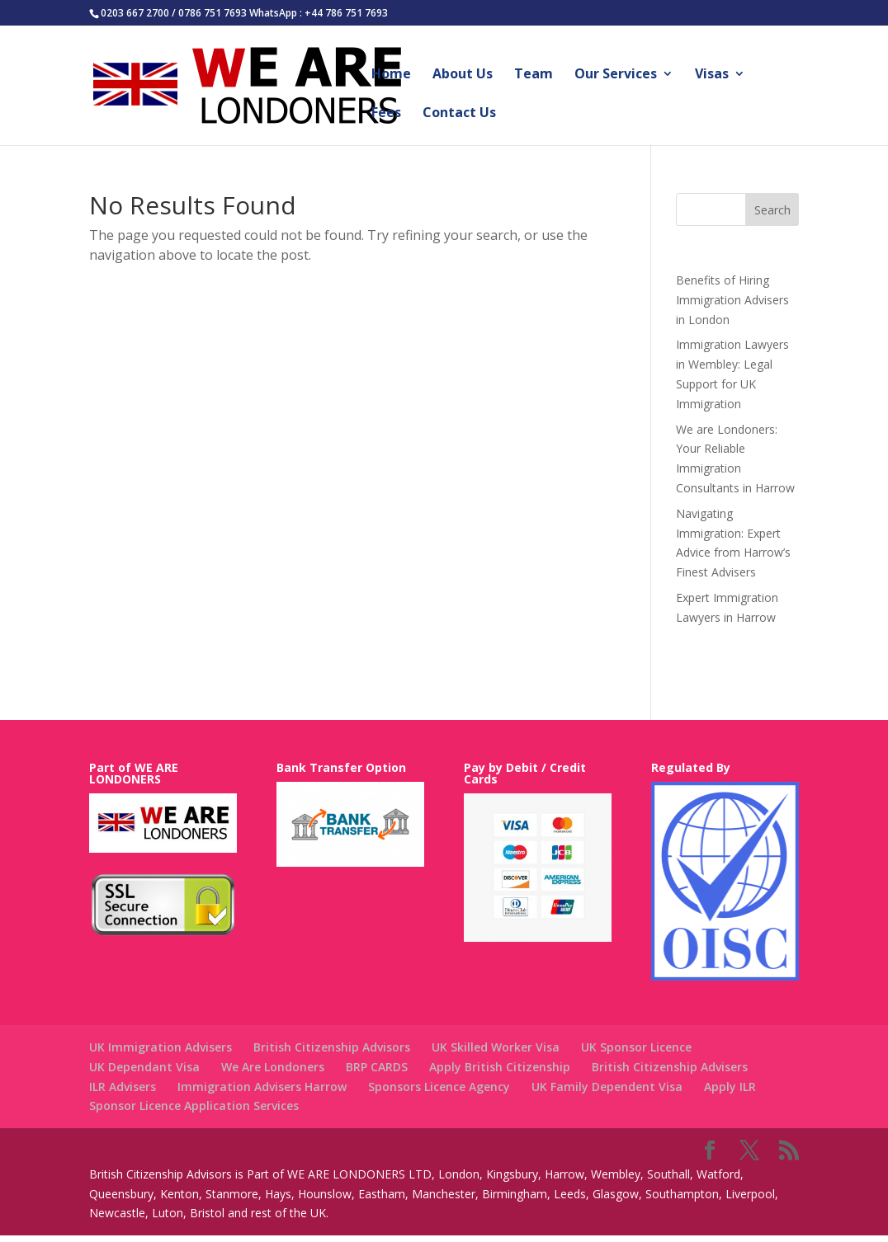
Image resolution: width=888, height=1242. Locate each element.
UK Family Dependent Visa (607, 1086)
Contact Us (459, 113)
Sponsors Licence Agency (439, 1086)
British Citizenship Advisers (670, 1067)
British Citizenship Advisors (331, 1047)
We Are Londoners (272, 1067)
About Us (462, 75)
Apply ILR (730, 1086)
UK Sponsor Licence (636, 1047)
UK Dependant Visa (144, 1067)
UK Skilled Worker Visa (496, 1047)
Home (391, 75)
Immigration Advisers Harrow (262, 1086)
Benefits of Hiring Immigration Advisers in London (732, 299)
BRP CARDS (377, 1067)
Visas (712, 75)
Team (533, 75)
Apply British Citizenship (499, 1067)
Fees (386, 113)
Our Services (615, 75)
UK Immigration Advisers (160, 1047)
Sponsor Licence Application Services (194, 1105)
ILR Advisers (122, 1086)
